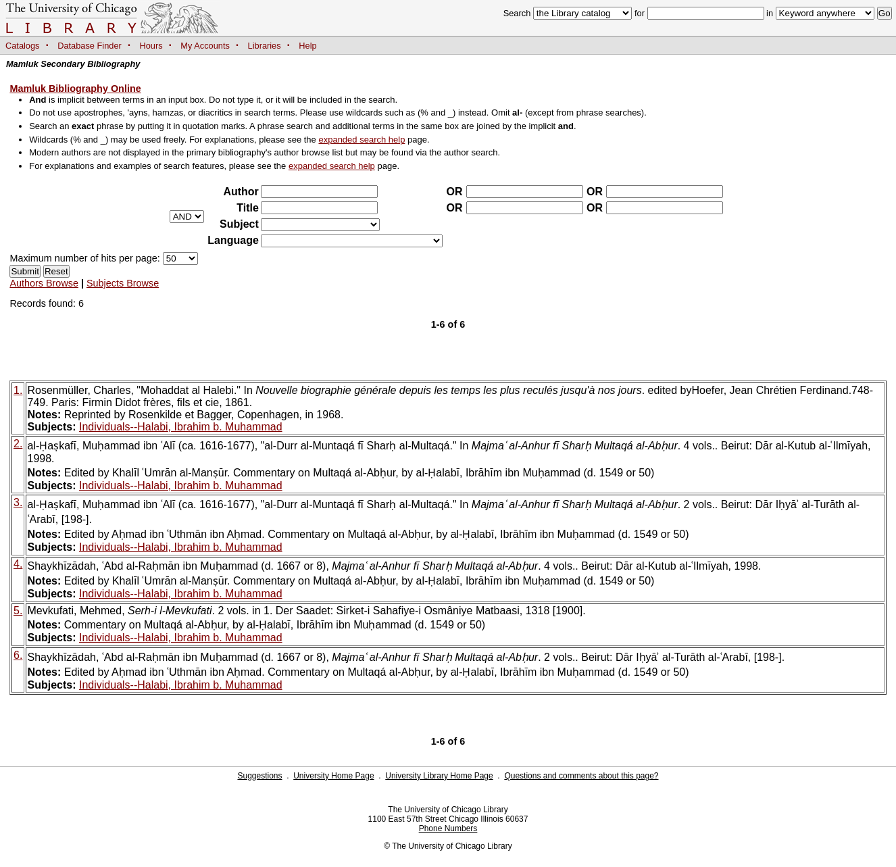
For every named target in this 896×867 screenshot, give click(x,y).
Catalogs (22, 46)
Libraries (264, 46)
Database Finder (89, 46)
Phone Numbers (448, 828)
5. (18, 610)
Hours (151, 46)
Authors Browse (43, 283)
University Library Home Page (439, 776)
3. (18, 502)
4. (18, 564)
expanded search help (361, 139)
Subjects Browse (122, 283)
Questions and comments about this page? (581, 776)
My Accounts (205, 46)
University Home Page (333, 776)
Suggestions (259, 776)
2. (18, 443)
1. (18, 390)
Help (307, 46)
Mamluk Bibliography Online (75, 88)
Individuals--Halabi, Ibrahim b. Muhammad (180, 426)
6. (18, 655)
